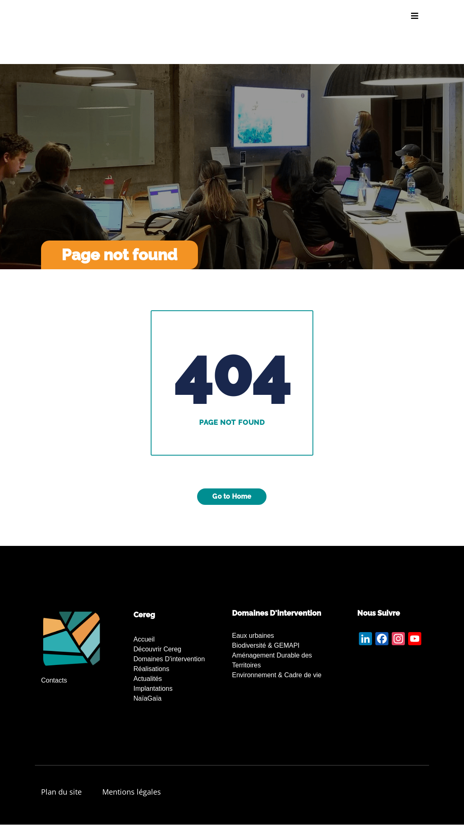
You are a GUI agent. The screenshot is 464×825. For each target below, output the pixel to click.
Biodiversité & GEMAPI (266, 645)
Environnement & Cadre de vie (277, 674)
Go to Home (231, 496)
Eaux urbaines (253, 635)
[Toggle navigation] (414, 16)
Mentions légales (131, 792)
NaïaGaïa (147, 698)
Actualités (147, 678)
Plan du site (61, 792)
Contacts (54, 680)
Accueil (144, 639)
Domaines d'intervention (169, 658)
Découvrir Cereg (157, 649)
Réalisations (151, 668)
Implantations (152, 688)
